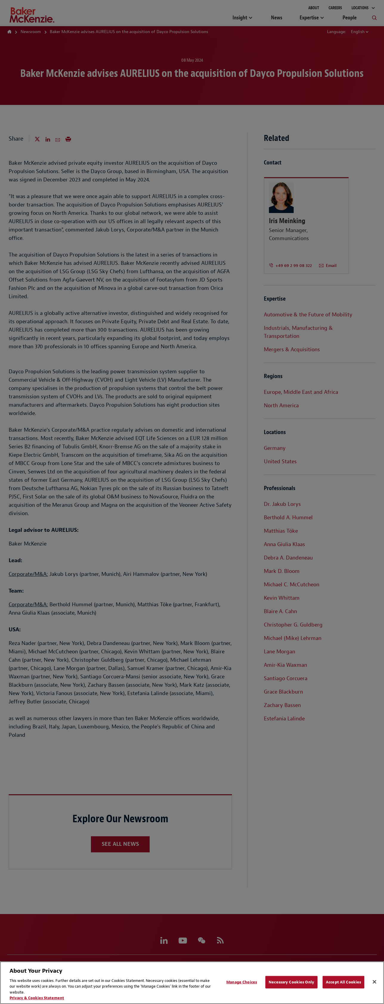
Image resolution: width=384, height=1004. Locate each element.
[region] (192, 982)
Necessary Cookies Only (291, 982)
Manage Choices (241, 982)
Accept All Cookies (343, 982)
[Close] (374, 982)
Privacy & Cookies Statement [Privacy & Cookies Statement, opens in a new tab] (37, 997)
